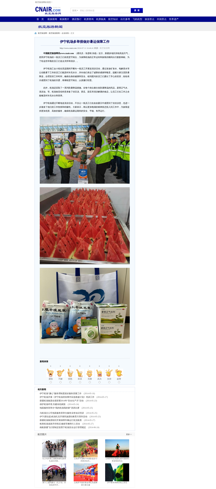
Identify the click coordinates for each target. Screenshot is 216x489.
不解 (60, 380)
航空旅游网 (42, 33)
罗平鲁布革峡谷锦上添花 (117, 482)
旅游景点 (149, 19)
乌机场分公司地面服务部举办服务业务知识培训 (62, 413)
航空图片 (42, 434)
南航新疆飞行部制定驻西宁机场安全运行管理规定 (63, 427)
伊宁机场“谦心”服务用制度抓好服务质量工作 (60, 393)
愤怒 (70, 380)
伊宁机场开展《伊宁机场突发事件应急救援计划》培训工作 (67, 397)
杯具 (80, 380)
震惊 (51, 380)
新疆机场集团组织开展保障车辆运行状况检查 (61, 420)
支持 (109, 380)
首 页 (40, 19)
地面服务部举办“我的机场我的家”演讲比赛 (59, 408)
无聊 (90, 380)
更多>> (129, 434)
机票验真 (101, 19)
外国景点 (161, 19)
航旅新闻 (52, 19)
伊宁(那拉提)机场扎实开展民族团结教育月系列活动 (63, 416)
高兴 (99, 380)
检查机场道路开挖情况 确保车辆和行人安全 (60, 424)
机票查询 (89, 19)
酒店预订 (76, 19)
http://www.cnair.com (68, 48)
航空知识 (113, 19)
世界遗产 (174, 19)
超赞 (119, 380)
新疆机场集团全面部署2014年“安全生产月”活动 (62, 401)
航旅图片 (64, 19)
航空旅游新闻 (54, 33)
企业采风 (65, 33)
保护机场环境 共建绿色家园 (53, 404)
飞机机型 (137, 19)
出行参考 (125, 19)
